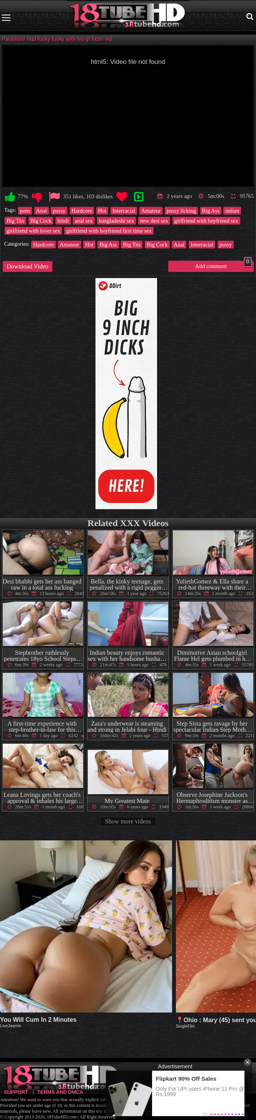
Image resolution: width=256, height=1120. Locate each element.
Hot (102, 211)
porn (25, 211)
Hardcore (82, 211)
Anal (41, 211)
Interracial (123, 211)
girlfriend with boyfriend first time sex (109, 231)
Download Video (28, 266)
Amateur (151, 211)
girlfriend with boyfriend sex (206, 221)
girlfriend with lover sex (33, 231)
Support (16, 1092)
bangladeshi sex (116, 221)
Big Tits (15, 221)
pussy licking (181, 211)
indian (232, 211)
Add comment (223, 265)
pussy (59, 211)
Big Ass (210, 211)
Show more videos (128, 821)
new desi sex (154, 221)
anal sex (84, 221)
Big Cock (41, 221)
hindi (63, 221)
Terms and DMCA (60, 1092)
